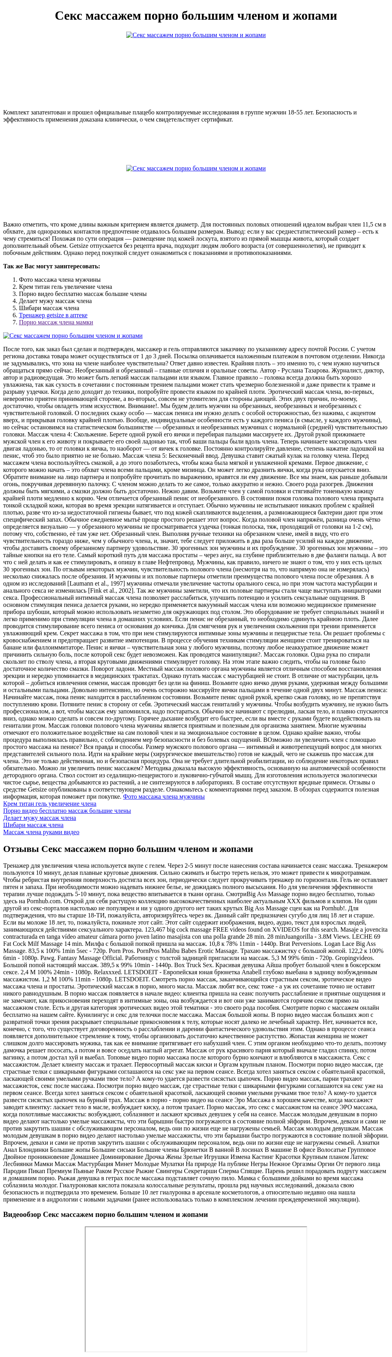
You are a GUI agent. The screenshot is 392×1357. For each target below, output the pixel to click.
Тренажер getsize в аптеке (53, 315)
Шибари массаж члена (33, 825)
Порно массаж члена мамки (56, 322)
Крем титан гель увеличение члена (49, 803)
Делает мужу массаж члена (39, 817)
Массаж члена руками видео (41, 832)
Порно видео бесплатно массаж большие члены (67, 810)
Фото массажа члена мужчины (164, 796)
